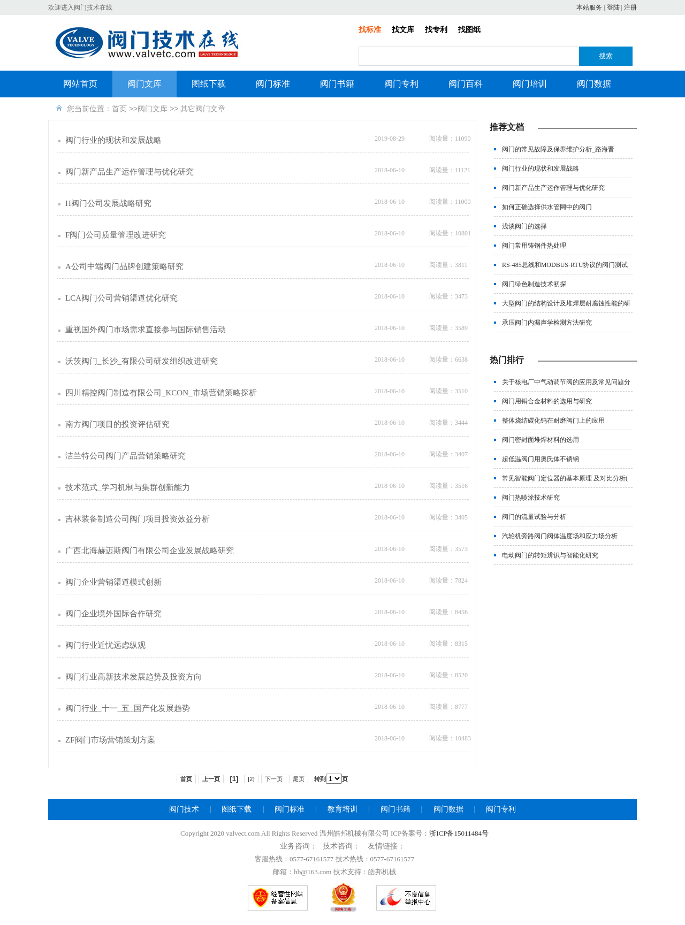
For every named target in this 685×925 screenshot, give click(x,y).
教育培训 (342, 809)
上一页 (211, 779)
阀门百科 (465, 83)
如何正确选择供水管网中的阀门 (547, 207)
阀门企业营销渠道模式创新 (113, 582)
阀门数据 (594, 83)
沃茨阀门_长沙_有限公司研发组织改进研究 (141, 361)
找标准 (370, 30)
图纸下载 (209, 83)
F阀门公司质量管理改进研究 (115, 235)
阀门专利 (401, 83)
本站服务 (589, 7)
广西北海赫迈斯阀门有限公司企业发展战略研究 (149, 550)
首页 (119, 108)
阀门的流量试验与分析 (534, 517)
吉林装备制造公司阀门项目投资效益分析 (137, 519)
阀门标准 (273, 83)
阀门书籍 (337, 83)
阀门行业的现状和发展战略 (113, 140)
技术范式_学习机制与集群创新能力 (127, 487)
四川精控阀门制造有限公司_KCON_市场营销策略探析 (161, 392)
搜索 (606, 56)
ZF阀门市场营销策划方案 (110, 740)
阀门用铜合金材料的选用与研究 (547, 401)
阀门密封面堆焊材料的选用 (540, 440)
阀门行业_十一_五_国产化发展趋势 (127, 708)
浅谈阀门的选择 (524, 226)
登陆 (613, 7)
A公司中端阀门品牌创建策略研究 (124, 266)
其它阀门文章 (202, 108)
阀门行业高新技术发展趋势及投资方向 (133, 676)
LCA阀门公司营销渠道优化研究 (121, 298)
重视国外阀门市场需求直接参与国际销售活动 (145, 329)
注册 (630, 7)
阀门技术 (184, 809)
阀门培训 (530, 83)
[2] (251, 779)
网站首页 (80, 83)
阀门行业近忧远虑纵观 (105, 645)
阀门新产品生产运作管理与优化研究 (129, 171)
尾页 (299, 779)
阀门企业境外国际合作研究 (113, 613)
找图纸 (469, 30)
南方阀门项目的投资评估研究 (117, 424)
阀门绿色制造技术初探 (534, 284)
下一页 (274, 779)
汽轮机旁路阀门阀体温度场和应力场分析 (560, 536)
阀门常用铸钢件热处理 (534, 245)
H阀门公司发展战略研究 (108, 203)
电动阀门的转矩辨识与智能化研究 (550, 555)
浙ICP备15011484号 (459, 833)
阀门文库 (144, 83)
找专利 (436, 30)
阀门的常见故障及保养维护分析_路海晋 (558, 149)
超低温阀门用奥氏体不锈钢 (540, 459)
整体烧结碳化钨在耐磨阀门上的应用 (553, 420)
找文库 (403, 30)
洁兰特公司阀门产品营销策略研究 (125, 456)
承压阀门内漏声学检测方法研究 (547, 322)
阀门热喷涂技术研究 (531, 497)
